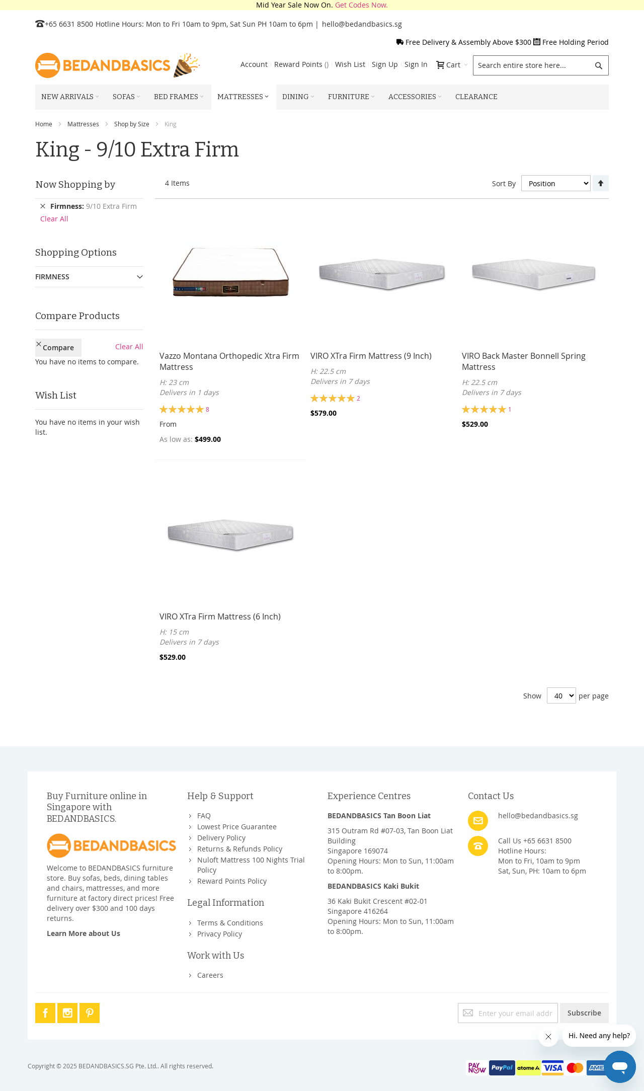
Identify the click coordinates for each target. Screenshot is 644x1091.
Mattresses (83, 124)
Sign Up (385, 64)
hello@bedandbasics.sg (362, 24)
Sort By (504, 183)
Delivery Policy (221, 837)
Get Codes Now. (361, 5)
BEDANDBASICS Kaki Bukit (373, 886)
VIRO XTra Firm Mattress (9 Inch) (371, 355)
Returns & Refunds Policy (239, 848)
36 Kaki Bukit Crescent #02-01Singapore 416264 (378, 906)
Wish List (350, 64)
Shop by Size (131, 124)
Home (43, 124)
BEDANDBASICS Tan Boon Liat (379, 815)
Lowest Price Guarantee (237, 826)
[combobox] (541, 65)
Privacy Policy (219, 934)
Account (254, 64)
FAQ (204, 815)
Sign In (416, 64)
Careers (210, 975)
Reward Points (301, 64)
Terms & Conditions (230, 922)
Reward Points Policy (232, 881)
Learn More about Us (83, 933)
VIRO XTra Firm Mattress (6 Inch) (220, 616)
